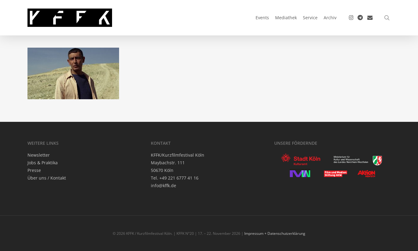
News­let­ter (38, 155)
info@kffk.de (163, 185)
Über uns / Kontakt (46, 178)
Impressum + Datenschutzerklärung (274, 233)
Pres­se (34, 170)
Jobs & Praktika (42, 163)
